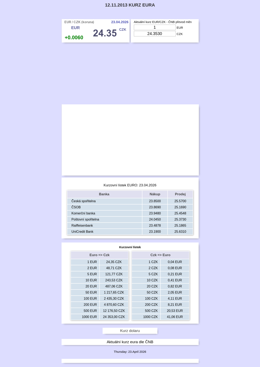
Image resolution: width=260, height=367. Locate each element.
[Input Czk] (155, 33)
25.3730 (180, 219)
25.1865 (180, 225)
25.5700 (180, 201)
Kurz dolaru (130, 331)
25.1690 (180, 207)
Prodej (180, 194)
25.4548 (180, 213)
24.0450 (155, 219)
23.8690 (155, 207)
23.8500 (155, 201)
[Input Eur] (155, 27)
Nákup (155, 194)
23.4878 (155, 225)
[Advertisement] (130, 74)
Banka (104, 194)
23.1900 (155, 231)
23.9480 (155, 213)
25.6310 (180, 231)
